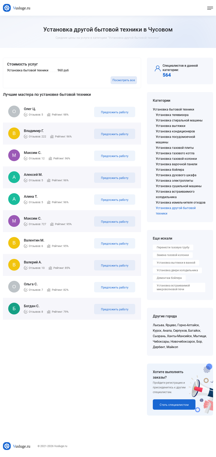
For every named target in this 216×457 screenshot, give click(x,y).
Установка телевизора (172, 115)
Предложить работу (114, 112)
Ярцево (171, 325)
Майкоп (172, 347)
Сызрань (159, 336)
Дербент (159, 347)
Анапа (167, 330)
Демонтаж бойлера (169, 277)
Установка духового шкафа (176, 175)
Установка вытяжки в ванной (176, 262)
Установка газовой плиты (175, 148)
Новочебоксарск (183, 341)
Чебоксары (161, 341)
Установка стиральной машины (179, 120)
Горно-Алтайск (188, 325)
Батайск (194, 330)
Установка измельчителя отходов (180, 202)
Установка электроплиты (174, 180)
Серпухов (180, 330)
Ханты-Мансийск (179, 336)
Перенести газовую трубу (173, 247)
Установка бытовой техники (173, 109)
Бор (199, 341)
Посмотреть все (123, 80)
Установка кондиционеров (175, 131)
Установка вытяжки (170, 126)
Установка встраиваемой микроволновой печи (173, 287)
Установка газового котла (175, 153)
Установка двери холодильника (177, 270)
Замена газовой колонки (173, 255)
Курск (157, 330)
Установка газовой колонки (176, 159)
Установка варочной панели (176, 164)
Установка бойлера (170, 169)
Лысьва (158, 325)
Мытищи (199, 336)
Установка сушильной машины (179, 186)
